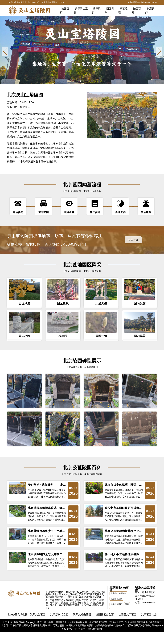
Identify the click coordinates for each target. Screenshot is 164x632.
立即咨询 (133, 240)
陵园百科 (136, 10)
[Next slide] (159, 51)
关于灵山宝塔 (80, 10)
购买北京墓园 (116, 604)
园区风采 (109, 10)
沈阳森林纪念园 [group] (59, 614)
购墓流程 (122, 10)
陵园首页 (64, 10)
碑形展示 (96, 10)
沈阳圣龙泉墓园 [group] (127, 614)
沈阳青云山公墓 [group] (105, 614)
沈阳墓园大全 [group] (149, 614)
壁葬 (127, 604)
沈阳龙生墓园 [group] (37, 614)
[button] (80, 81)
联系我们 (149, 10)
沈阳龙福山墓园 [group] (82, 614)
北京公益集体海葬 (118, 593)
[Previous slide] (5, 51)
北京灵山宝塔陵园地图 (127, 622)
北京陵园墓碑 (116, 598)
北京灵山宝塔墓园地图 (150, 622)
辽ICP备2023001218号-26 (102, 622)
